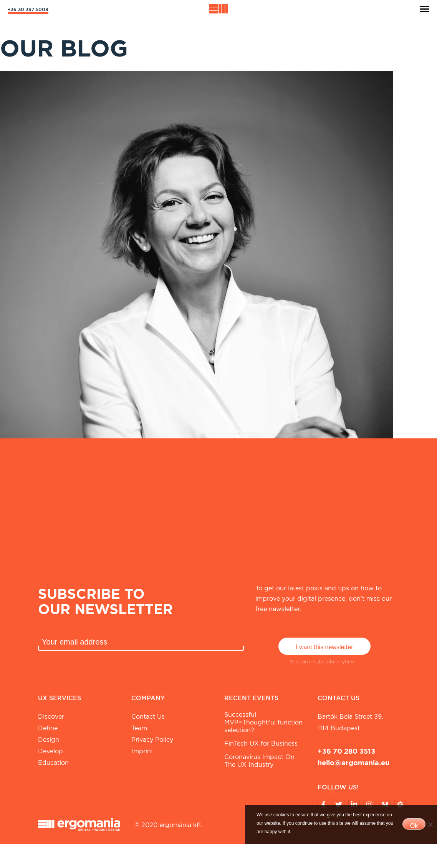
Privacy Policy (152, 739)
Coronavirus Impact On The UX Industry (259, 760)
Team (139, 728)
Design (48, 739)
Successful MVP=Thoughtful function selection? (263, 722)
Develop (50, 751)
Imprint (142, 751)
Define (48, 728)
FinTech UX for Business (261, 743)
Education (53, 762)
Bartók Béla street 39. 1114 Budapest (350, 722)
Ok (414, 825)
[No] (430, 824)
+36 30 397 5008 (28, 9)
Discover (51, 716)
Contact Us (148, 716)
